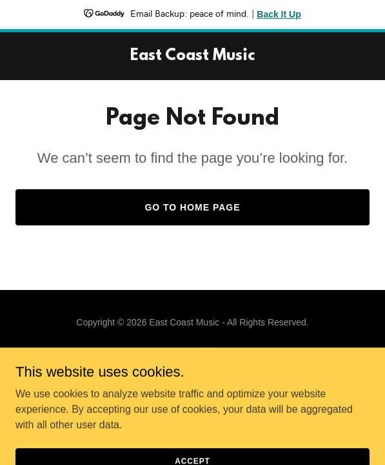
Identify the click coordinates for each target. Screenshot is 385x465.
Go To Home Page (192, 207)
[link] (192, 56)
